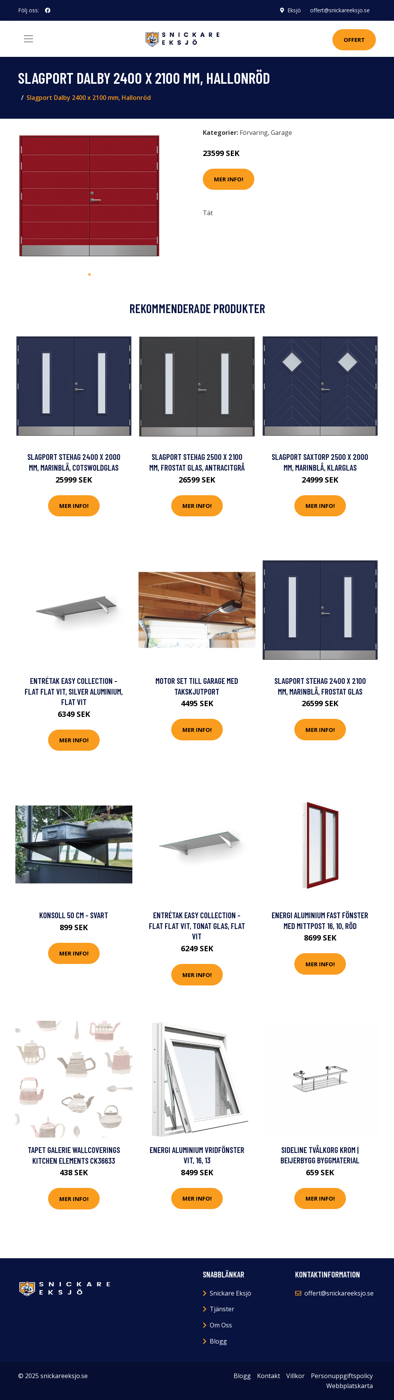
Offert (354, 39)
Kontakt (268, 1376)
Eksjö (294, 10)
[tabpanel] (89, 196)
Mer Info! (228, 179)
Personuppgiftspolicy (342, 1376)
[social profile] (47, 10)
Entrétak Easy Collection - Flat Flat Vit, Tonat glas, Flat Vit (197, 925)
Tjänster (222, 1309)
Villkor (295, 1376)
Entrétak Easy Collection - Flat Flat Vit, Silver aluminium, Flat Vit (74, 691)
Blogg (218, 1341)
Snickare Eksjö (230, 1293)
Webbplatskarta (349, 1386)
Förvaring (254, 132)
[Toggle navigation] (28, 39)
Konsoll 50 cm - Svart (73, 915)
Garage (281, 132)
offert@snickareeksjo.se (340, 10)
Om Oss (221, 1325)
